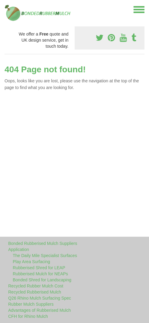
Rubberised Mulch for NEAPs (40, 273)
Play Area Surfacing (31, 261)
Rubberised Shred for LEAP (39, 267)
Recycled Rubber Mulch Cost (35, 285)
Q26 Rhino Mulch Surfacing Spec (39, 298)
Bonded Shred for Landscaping (42, 279)
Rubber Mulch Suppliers (30, 304)
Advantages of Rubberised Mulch (39, 310)
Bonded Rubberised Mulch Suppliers (42, 243)
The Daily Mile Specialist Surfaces (45, 255)
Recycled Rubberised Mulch (34, 292)
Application (18, 249)
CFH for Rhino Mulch (28, 316)
